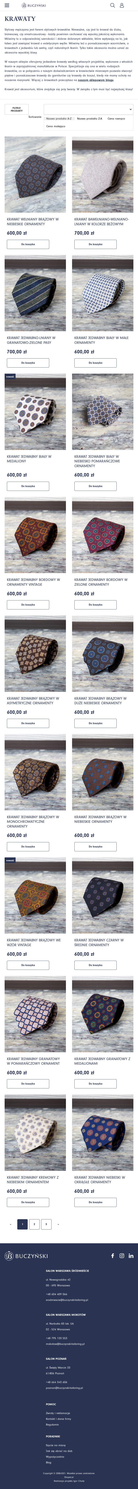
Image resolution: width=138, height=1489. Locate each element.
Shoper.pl (69, 1477)
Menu (7, 5)
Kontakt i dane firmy (58, 1419)
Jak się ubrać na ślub (59, 1451)
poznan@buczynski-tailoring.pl (64, 1388)
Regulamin (52, 1424)
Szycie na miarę (56, 1445)
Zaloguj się (122, 5)
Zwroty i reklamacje (58, 1413)
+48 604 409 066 (56, 1294)
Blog (48, 1462)
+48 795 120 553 (56, 1338)
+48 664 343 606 (56, 1382)
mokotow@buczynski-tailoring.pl (65, 1344)
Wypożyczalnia (55, 1456)
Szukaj (112, 5)
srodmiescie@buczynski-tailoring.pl (67, 1300)
